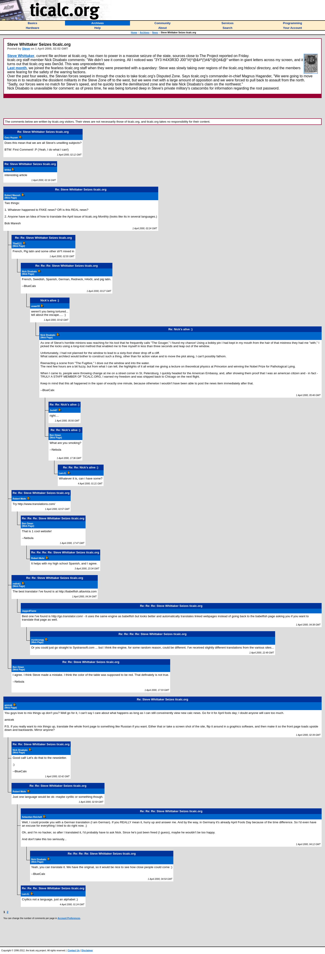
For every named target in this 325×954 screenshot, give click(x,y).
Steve (26, 48)
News (155, 32)
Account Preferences (69, 918)
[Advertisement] (162, 108)
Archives (144, 32)
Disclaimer (87, 950)
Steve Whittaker (20, 56)
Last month (17, 68)
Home (134, 32)
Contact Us (74, 950)
